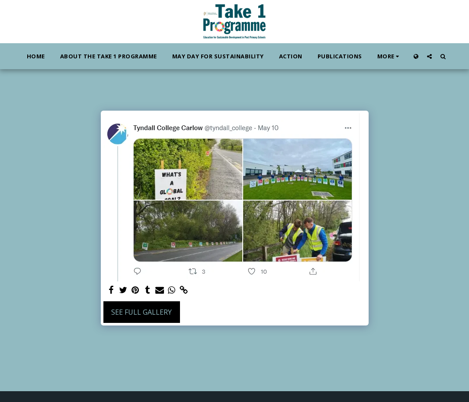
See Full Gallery (141, 312)
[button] (429, 56)
